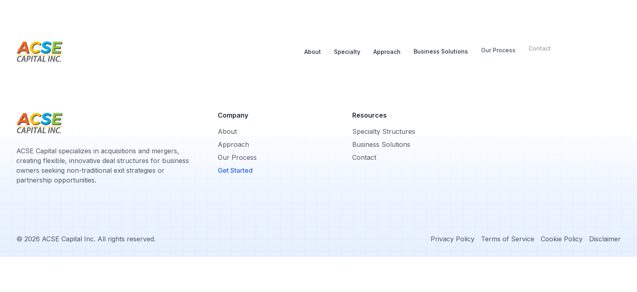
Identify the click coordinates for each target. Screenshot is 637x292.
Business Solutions (441, 43)
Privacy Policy (452, 239)
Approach (387, 43)
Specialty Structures (383, 131)
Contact (364, 157)
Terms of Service (507, 239)
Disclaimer (605, 239)
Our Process (498, 43)
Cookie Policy (562, 239)
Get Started (235, 170)
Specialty (347, 44)
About (312, 46)
